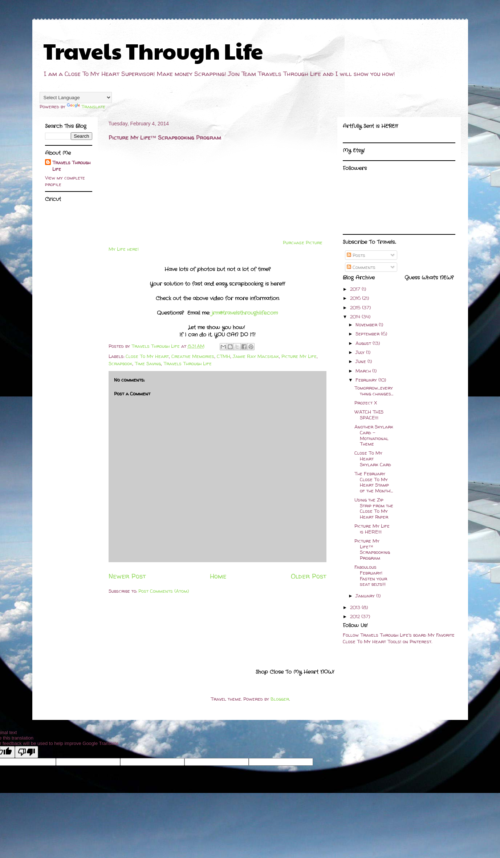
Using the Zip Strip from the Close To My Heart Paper (373, 508)
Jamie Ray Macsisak (256, 356)
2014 (356, 316)
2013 (356, 607)
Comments (361, 267)
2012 (355, 616)
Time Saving (148, 363)
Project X (365, 402)
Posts (356, 255)
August (364, 343)
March (363, 370)
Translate (86, 106)
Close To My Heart (147, 356)
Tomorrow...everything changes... (373, 390)
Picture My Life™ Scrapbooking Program (372, 549)
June (361, 361)
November (367, 324)
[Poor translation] (26, 752)
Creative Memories (192, 356)
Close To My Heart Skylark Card (372, 458)
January (365, 595)
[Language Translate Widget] (76, 97)
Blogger (280, 699)
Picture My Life (299, 356)
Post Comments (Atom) (163, 591)
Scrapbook (120, 363)
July (360, 352)
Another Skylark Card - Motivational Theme (373, 435)
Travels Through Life (153, 50)
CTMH (223, 356)
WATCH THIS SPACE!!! (368, 414)
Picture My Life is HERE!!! (372, 529)
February (366, 379)
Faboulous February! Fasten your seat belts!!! (370, 575)
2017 (356, 289)
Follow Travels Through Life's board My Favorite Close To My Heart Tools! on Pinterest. (399, 638)
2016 (356, 298)
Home (218, 576)
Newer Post (127, 576)
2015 (356, 307)
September (368, 333)
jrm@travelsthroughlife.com (245, 313)
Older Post (308, 576)
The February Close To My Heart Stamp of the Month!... (373, 482)
